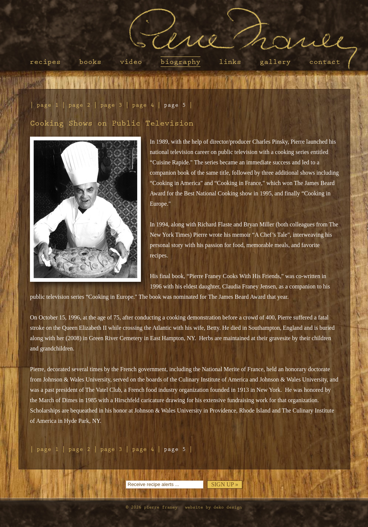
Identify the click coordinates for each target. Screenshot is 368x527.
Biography (180, 62)
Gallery (275, 62)
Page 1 (48, 105)
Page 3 (111, 105)
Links (230, 62)
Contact (324, 62)
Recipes (45, 62)
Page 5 (175, 105)
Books (90, 62)
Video (131, 62)
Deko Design (227, 507)
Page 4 (143, 105)
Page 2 (79, 105)
